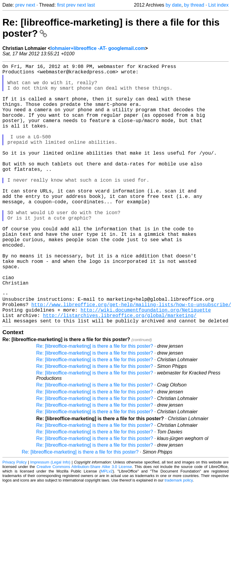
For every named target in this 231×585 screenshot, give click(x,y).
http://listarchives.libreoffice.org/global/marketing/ (119, 371)
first (61, 5)
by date (173, 5)
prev (20, 5)
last (91, 5)
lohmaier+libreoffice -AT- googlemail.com (98, 48)
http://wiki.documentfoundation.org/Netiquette (146, 365)
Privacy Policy (14, 520)
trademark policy (179, 538)
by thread (194, 5)
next (30, 5)
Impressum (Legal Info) (50, 520)
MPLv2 (107, 529)
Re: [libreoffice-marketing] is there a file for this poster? (94, 403)
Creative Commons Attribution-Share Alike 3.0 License (84, 524)
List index (218, 5)
